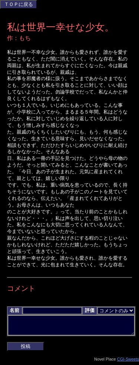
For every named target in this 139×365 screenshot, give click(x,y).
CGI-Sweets (128, 362)
